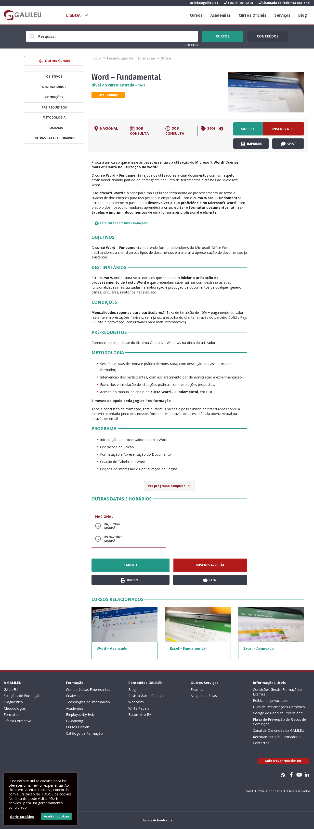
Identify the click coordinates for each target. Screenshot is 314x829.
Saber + (248, 128)
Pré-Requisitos (54, 107)
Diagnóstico (13, 702)
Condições (54, 97)
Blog (302, 15)
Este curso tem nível (121, 223)
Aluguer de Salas (204, 695)
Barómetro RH (140, 714)
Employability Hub (80, 714)
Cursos (196, 15)
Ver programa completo (167, 486)
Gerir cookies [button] (22, 816)
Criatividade (75, 695)
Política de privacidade (270, 700)
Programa (54, 128)
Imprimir (251, 143)
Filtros (191, 45)
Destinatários (54, 87)
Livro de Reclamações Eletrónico (279, 707)
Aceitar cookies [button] (56, 816)
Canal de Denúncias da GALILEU (278, 730)
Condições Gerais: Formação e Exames (277, 692)
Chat (288, 143)
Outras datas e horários (54, 138)
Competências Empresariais (88, 689)
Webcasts (136, 702)
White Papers (138, 708)
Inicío (96, 58)
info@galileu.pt (204, 3)
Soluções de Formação (22, 695)
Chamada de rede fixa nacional (284, 3)
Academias (220, 15)
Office (165, 58)
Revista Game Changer (146, 695)
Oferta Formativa (17, 721)
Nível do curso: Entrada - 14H (118, 85)
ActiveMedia (162, 820)
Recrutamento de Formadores (277, 736)
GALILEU (11, 689)
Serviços (282, 15)
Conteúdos (267, 35)
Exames (197, 689)
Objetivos (54, 76)
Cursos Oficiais (252, 15)
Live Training (108, 95)
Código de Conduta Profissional (278, 713)
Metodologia (54, 117)
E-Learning (74, 721)
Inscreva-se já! (283, 130)
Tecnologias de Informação (130, 58)
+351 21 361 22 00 (238, 3)
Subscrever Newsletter (283, 761)
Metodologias (15, 708)
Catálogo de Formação (84, 733)
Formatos (11, 714)
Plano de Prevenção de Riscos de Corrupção (279, 722)
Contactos (261, 743)
